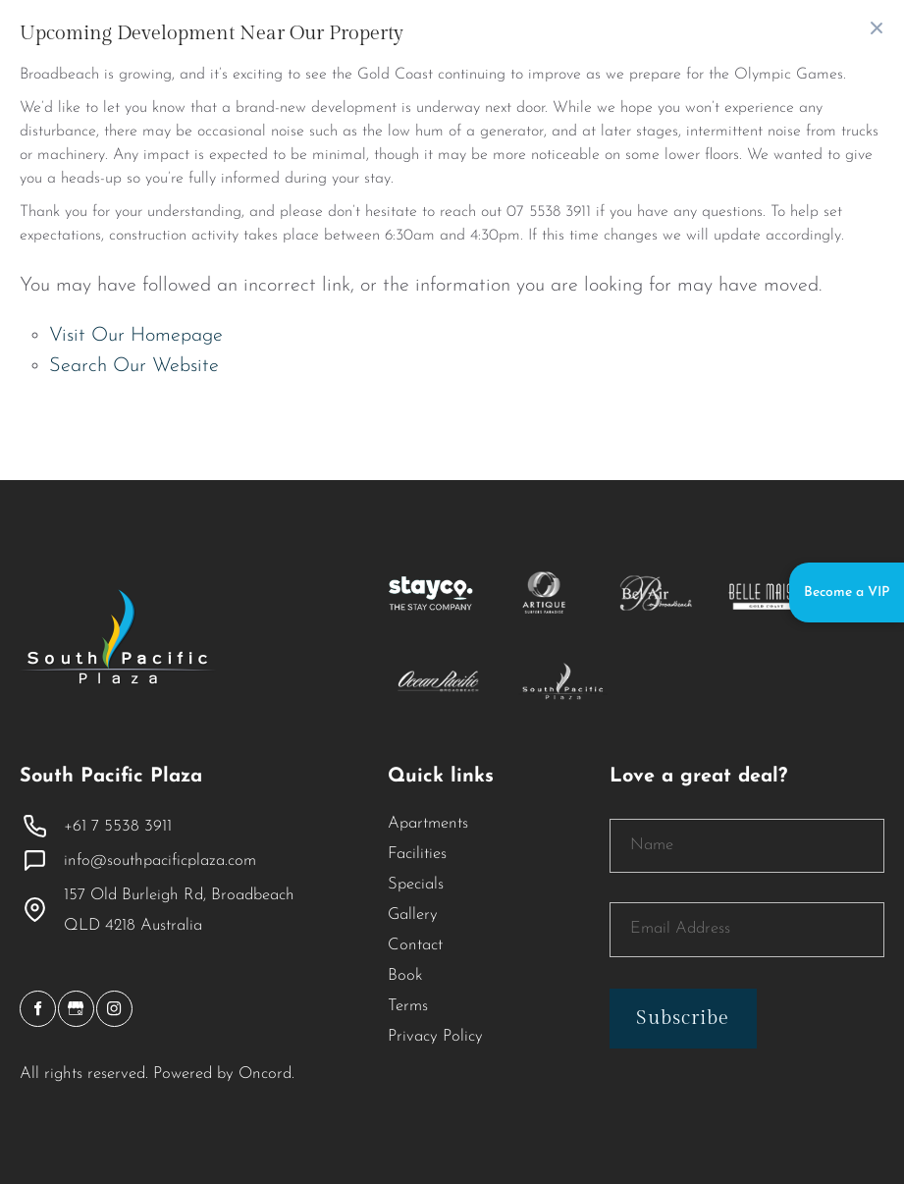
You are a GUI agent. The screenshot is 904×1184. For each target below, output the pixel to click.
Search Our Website (134, 366)
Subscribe (682, 1018)
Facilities (417, 854)
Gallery (413, 915)
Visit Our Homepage (136, 336)
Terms (408, 1006)
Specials (416, 884)
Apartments (428, 824)
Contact (415, 945)
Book (405, 976)
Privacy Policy (435, 1037)
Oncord (265, 1074)
